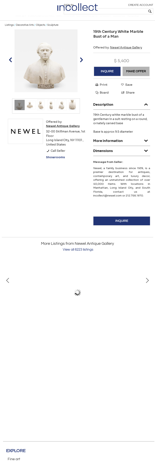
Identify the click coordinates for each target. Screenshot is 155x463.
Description (121, 109)
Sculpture (52, 30)
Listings (9, 30)
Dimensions (121, 155)
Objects (40, 30)
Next (147, 298)
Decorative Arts (25, 30)
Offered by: (117, 53)
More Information (121, 145)
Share (126, 98)
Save (125, 90)
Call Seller (55, 156)
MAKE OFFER (136, 77)
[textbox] (124, 11)
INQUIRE (107, 77)
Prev (8, 298)
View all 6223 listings (78, 255)
